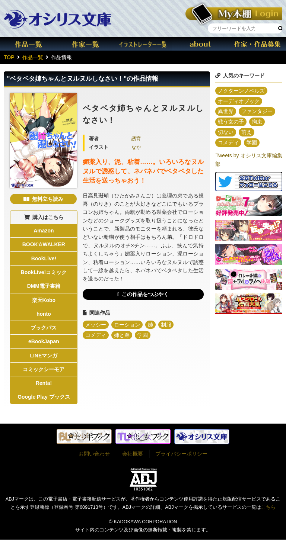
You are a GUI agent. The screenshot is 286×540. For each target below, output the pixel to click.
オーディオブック (239, 101)
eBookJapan (43, 342)
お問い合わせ (94, 454)
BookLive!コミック (44, 272)
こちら (268, 508)
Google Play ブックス (44, 398)
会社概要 (132, 454)
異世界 (225, 112)
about (200, 44)
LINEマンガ (43, 356)
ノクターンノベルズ (241, 91)
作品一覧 (28, 44)
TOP (9, 57)
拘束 (257, 122)
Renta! (44, 384)
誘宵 (136, 138)
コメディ (95, 335)
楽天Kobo (43, 300)
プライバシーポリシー (181, 454)
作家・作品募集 (257, 44)
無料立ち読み (47, 199)
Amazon (44, 231)
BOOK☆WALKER (44, 245)
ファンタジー (257, 112)
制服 (166, 325)
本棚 (233, 12)
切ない (225, 132)
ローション (127, 325)
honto (43, 314)
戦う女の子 (231, 122)
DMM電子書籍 (43, 286)
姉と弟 (122, 335)
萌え (246, 132)
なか (136, 147)
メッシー (95, 325)
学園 (142, 335)
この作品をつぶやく (145, 294)
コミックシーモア (43, 370)
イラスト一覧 (143, 44)
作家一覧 (86, 44)
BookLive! (44, 258)
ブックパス (44, 328)
